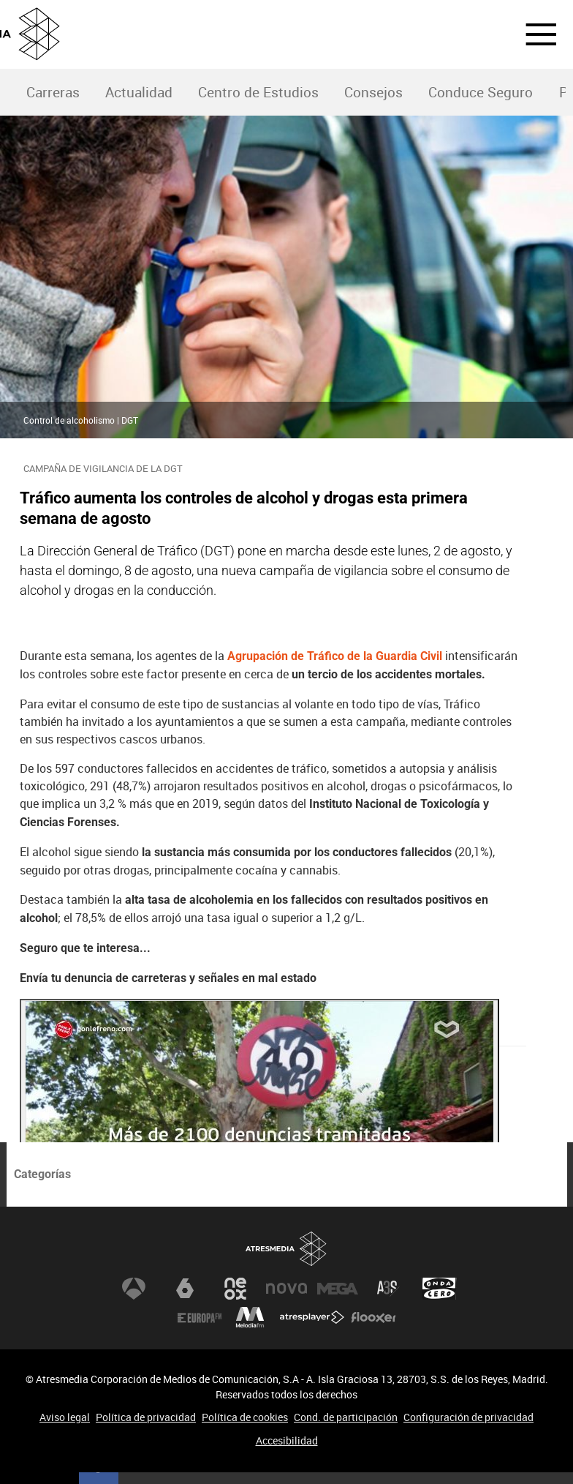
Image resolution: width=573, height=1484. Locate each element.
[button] (532, 34)
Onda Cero (439, 1289)
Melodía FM (250, 1318)
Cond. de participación (346, 1417)
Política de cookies (245, 1417)
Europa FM (199, 1318)
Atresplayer (312, 1318)
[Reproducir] (259, 1133)
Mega (338, 1289)
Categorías (42, 1174)
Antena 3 (134, 1289)
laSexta (185, 1289)
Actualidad (138, 92)
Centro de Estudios (258, 92)
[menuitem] (52, 92)
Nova (286, 1289)
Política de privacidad (146, 1417)
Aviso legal (64, 1417)
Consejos (373, 92)
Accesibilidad (287, 1440)
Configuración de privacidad (468, 1417)
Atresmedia (286, 1248)
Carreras (53, 92)
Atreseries (388, 1289)
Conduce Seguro (480, 92)
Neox (235, 1289)
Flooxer (373, 1318)
